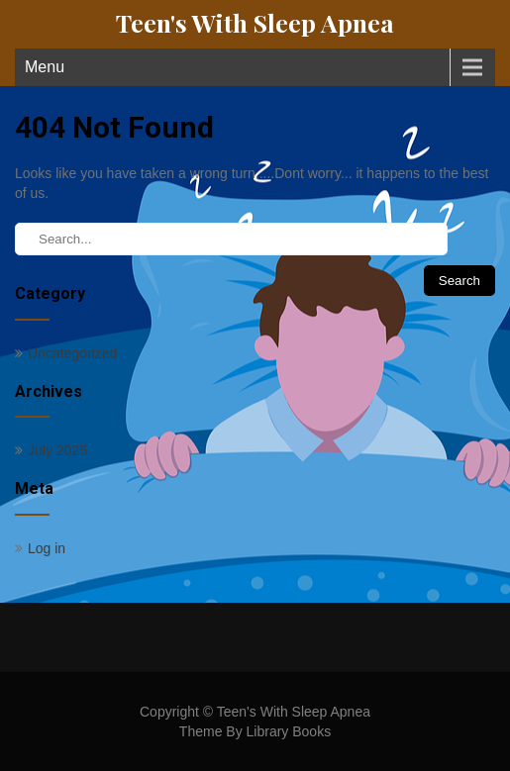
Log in (46, 548)
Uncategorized (72, 353)
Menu (44, 66)
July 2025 (57, 450)
